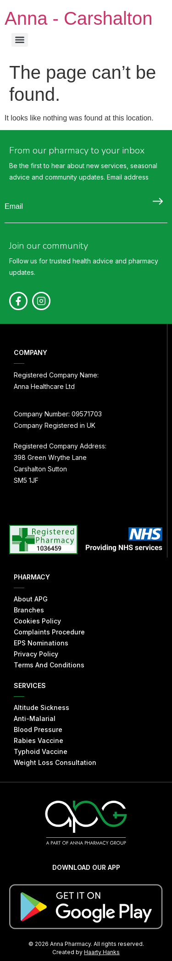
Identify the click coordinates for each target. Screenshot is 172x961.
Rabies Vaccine (38, 740)
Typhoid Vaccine (40, 751)
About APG (31, 599)
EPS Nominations (41, 643)
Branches (29, 610)
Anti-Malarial (34, 718)
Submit (155, 201)
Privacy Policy (36, 654)
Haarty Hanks (102, 952)
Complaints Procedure (49, 632)
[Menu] (19, 40)
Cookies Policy (37, 621)
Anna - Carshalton (78, 18)
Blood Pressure (38, 729)
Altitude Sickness (41, 707)
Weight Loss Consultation (55, 762)
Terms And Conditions (49, 665)
